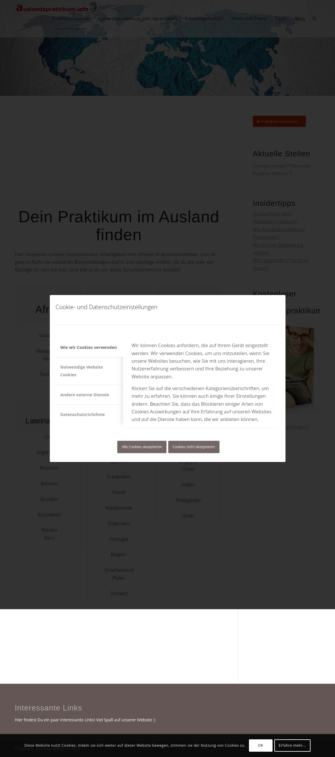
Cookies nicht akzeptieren (194, 446)
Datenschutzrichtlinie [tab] (82, 414)
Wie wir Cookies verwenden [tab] (88, 347)
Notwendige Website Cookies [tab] (81, 370)
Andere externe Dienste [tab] (84, 394)
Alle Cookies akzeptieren (142, 446)
